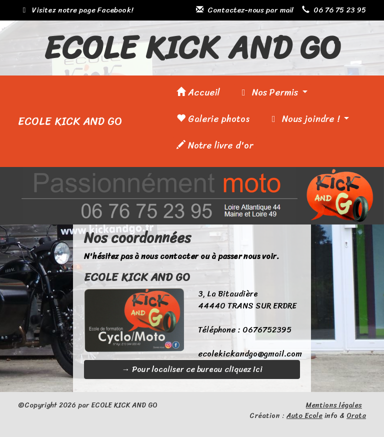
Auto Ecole (304, 416)
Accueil (198, 92)
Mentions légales (334, 405)
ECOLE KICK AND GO (70, 121)
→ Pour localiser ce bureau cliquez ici (192, 369)
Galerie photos (213, 119)
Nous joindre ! (305, 119)
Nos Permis (269, 92)
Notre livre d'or (214, 146)
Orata (356, 416)
